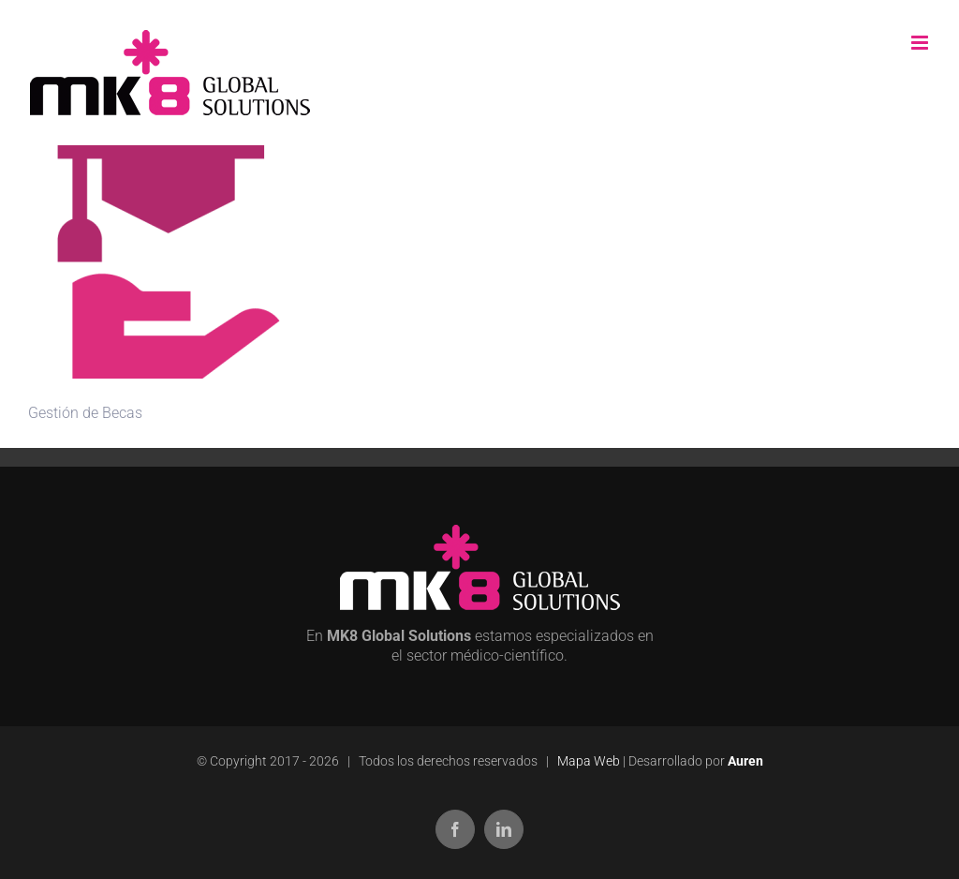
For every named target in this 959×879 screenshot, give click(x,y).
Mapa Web (588, 760)
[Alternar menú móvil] (921, 42)
